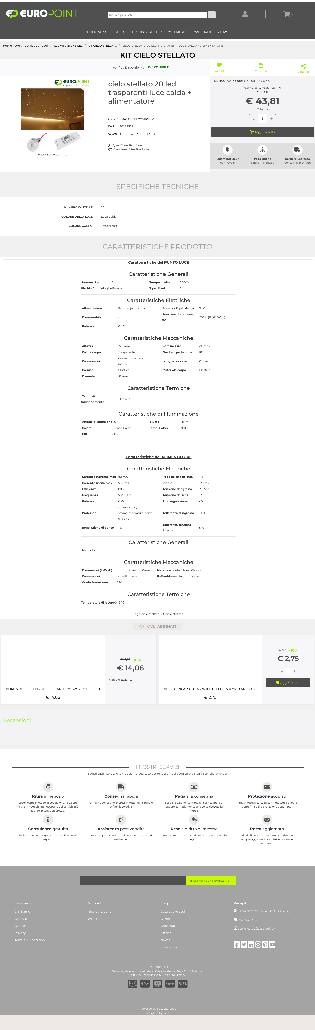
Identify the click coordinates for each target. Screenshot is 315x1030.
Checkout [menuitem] (168, 945)
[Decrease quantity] (253, 118)
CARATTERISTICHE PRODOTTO (157, 266)
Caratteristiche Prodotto (131, 149)
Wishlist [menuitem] (94, 938)
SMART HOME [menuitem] (202, 32)
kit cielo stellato (172, 634)
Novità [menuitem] (165, 960)
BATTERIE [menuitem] (119, 32)
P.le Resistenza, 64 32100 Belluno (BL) (263, 931)
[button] (212, 14)
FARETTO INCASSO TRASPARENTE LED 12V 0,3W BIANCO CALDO (210, 708)
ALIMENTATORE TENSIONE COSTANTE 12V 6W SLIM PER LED (53, 708)
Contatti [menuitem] (21, 938)
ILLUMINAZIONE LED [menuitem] (147, 32)
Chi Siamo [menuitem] (22, 931)
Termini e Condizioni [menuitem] (30, 960)
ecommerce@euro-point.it (256, 948)
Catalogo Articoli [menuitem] (173, 931)
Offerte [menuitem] (166, 952)
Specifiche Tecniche (127, 145)
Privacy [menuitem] (20, 952)
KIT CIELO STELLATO (157, 55)
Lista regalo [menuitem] (169, 967)
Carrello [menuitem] (166, 938)
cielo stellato (150, 634)
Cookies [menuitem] (20, 945)
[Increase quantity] (271, 118)
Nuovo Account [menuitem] (99, 931)
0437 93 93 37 (247, 939)
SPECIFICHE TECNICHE (157, 206)
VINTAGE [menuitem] (223, 32)
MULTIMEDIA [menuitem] (177, 32)
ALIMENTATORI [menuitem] (96, 32)
